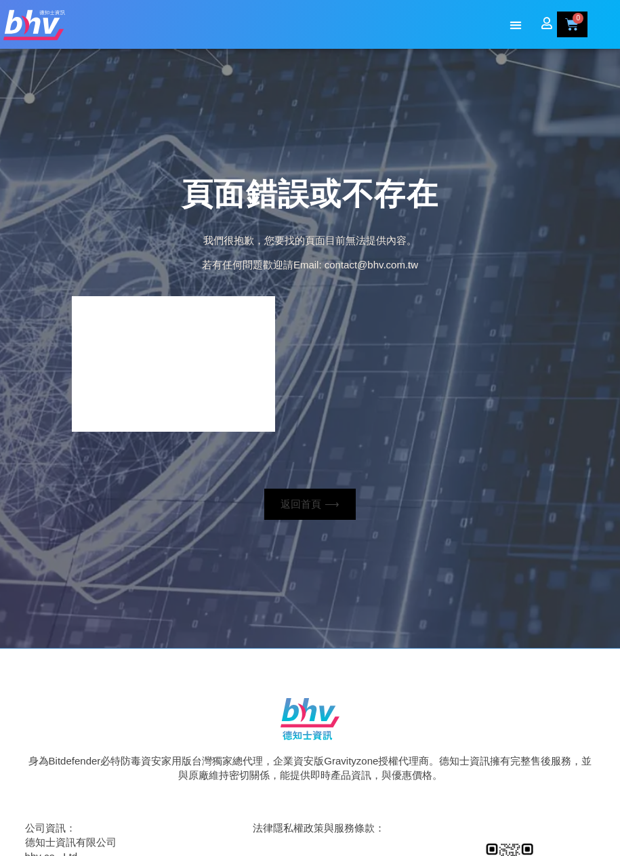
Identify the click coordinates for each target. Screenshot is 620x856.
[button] (515, 25)
